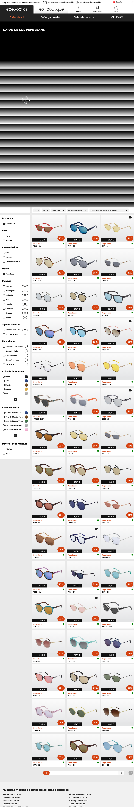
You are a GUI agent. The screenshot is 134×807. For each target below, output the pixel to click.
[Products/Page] (77, 57)
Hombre (7, 87)
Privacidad (27, 791)
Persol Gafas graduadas (78, 669)
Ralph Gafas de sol (77, 653)
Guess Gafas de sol (77, 650)
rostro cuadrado (15, 206)
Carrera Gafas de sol (11, 650)
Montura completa (15, 176)
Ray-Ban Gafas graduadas (14, 666)
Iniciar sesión (97, 11)
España (119, 2)
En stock (7, 103)
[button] (17, 9)
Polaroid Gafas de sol (78, 644)
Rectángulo (15, 137)
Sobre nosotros (9, 737)
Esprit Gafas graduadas (78, 672)
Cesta (116, 11)
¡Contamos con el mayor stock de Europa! (23, 2)
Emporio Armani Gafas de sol (15, 653)
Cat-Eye (15, 132)
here (69, 709)
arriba (129, 791)
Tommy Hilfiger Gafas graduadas (82, 678)
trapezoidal (15, 210)
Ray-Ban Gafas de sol (12, 640)
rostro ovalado (15, 197)
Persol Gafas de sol (11, 647)
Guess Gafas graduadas (78, 666)
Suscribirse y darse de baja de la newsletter (108, 742)
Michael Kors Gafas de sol (80, 640)
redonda (15, 141)
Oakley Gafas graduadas (13, 669)
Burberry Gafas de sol (78, 647)
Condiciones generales (11, 791)
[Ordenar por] (109, 57)
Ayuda (92, 737)
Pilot (15, 146)
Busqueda (78, 11)
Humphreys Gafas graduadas (15, 675)
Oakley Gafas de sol (11, 644)
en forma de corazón (15, 193)
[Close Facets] (15, 56)
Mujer (6, 82)
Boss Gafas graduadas (77, 675)
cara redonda (15, 202)
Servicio (49, 737)
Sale (6, 99)
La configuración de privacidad (15, 742)
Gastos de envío (52, 745)
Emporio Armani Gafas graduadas (17, 678)
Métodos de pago (52, 742)
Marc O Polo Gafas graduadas (15, 672)
